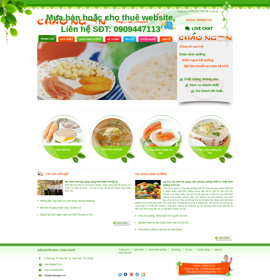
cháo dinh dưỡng (90, 39)
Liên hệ (214, 11)
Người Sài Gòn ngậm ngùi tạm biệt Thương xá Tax (66, 214)
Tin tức (130, 39)
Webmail (193, 11)
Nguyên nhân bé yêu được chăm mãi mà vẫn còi (163, 222)
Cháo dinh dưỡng (157, 249)
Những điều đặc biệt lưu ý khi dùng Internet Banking (67, 201)
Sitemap (204, 11)
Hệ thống (113, 39)
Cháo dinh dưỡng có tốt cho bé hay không (160, 229)
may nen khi (125, 252)
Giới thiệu (66, 39)
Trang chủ (182, 11)
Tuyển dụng (148, 39)
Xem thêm (122, 223)
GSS (219, 271)
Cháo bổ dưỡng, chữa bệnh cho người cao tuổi (162, 215)
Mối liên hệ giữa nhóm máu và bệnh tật (60, 207)
